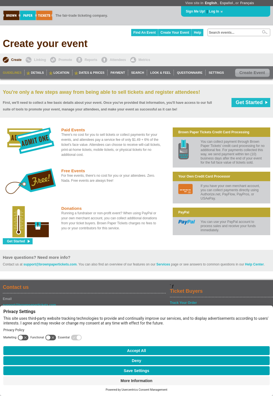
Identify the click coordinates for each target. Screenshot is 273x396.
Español (226, 3)
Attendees (118, 60)
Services (163, 264)
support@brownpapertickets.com (50, 264)
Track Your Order (183, 303)
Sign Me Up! (195, 11)
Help (197, 33)
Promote (65, 60)
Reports (91, 60)
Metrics (144, 60)
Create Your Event (174, 33)
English (211, 3)
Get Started (249, 102)
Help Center (254, 264)
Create (16, 60)
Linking (40, 60)
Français (247, 3)
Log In (214, 11)
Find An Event (144, 33)
